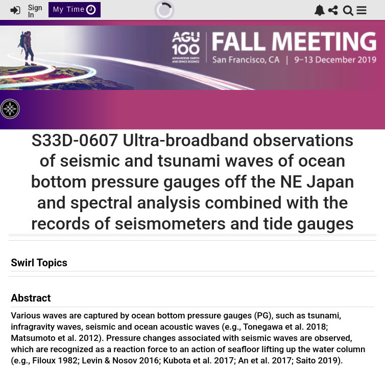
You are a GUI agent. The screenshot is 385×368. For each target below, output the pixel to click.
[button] (361, 10)
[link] (319, 10)
